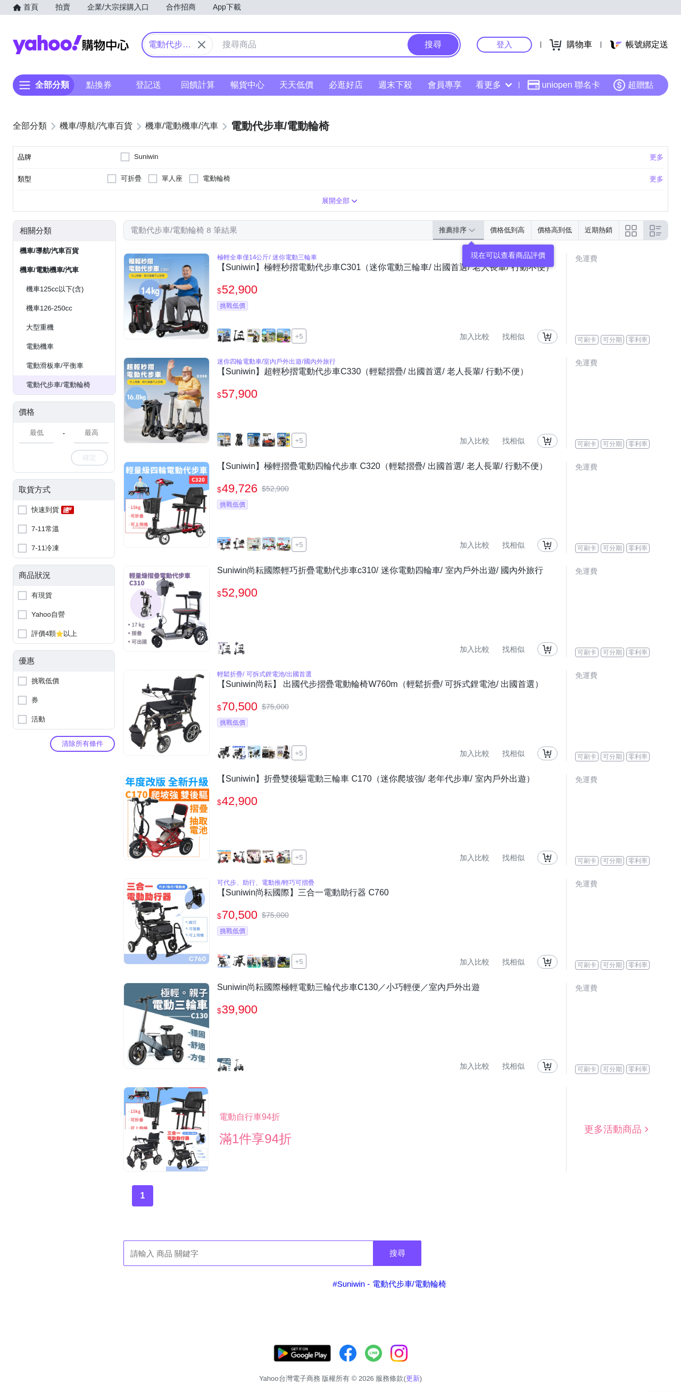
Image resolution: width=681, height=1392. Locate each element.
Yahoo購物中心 (71, 44)
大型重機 (40, 327)
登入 (504, 44)
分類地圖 (654, 1365)
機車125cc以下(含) (55, 289)
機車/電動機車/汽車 (49, 270)
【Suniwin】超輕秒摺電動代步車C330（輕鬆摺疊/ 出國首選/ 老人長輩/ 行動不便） (372, 371)
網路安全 (581, 1365)
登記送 (148, 84)
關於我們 (500, 1365)
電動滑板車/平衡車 (55, 366)
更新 (659, 1352)
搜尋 (397, 1252)
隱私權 (618, 1365)
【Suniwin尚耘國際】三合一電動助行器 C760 (303, 892)
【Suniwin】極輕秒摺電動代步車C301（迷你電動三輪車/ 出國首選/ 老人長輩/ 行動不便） (385, 267)
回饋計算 (198, 84)
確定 (89, 458)
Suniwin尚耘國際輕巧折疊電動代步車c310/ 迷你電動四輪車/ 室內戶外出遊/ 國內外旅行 (380, 570)
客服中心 (461, 1365)
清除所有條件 (82, 744)
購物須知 (541, 1365)
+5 (299, 336)
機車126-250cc (49, 308)
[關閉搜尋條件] (201, 44)
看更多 (494, 84)
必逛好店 (346, 84)
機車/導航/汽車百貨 (49, 251)
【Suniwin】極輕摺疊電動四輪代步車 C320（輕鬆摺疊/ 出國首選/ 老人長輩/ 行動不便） (382, 466)
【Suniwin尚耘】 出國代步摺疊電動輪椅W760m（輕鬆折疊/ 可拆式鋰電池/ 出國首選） (380, 684)
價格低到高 (507, 230)
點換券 (99, 84)
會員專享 (445, 84)
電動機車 (40, 346)
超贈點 (633, 85)
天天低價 (296, 84)
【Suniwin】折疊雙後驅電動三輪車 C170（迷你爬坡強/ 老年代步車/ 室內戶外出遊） (376, 778)
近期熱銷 (598, 230)
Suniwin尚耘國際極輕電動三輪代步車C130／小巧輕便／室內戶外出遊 (348, 987)
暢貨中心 (247, 84)
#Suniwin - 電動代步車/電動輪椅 (389, 1283)
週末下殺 (395, 84)
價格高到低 (554, 230)
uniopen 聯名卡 (563, 85)
